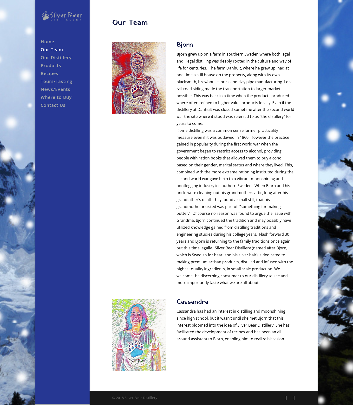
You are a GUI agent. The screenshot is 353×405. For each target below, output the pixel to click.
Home (47, 42)
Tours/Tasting (56, 82)
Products (51, 66)
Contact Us (53, 105)
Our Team (52, 50)
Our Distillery (56, 58)
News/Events (55, 90)
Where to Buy (56, 97)
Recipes (49, 74)
